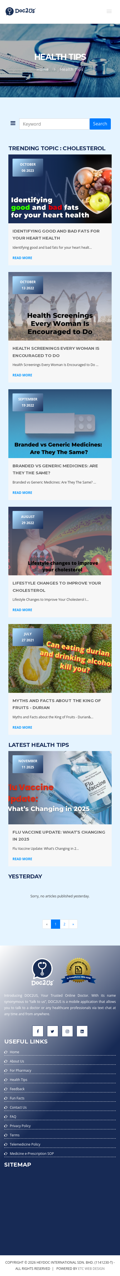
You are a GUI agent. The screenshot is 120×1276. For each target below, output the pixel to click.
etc (81, 1268)
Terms (14, 1135)
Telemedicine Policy (25, 1144)
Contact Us (18, 1107)
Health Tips (18, 1079)
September (28, 403)
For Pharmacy (20, 1070)
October (28, 168)
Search (100, 124)
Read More (22, 257)
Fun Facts (17, 1098)
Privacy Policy (20, 1125)
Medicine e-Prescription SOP (32, 1153)
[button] (109, 11)
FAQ (13, 1116)
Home (43, 69)
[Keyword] (54, 124)
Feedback (17, 1089)
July (28, 637)
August (28, 520)
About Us (17, 1061)
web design (95, 1268)
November (28, 764)
